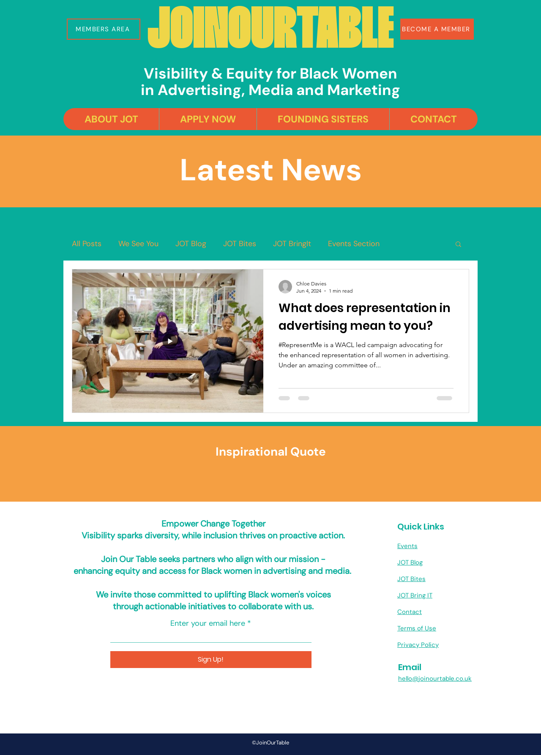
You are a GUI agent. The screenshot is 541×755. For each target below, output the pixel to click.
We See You (138, 244)
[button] (103, 29)
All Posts (86, 244)
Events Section (354, 244)
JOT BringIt (292, 244)
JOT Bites (239, 244)
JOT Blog (190, 244)
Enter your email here (207, 623)
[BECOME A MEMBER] (437, 29)
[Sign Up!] (210, 659)
